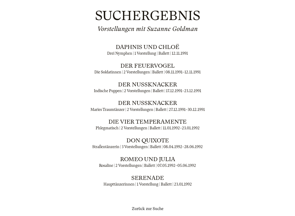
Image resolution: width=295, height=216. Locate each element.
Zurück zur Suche (147, 208)
